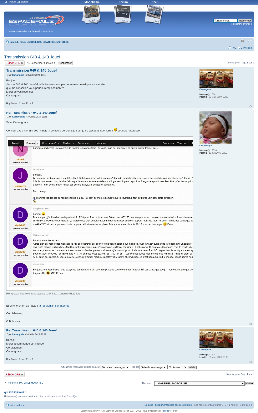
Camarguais (18, 75)
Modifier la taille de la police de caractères (249, 41)
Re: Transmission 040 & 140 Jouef (31, 112)
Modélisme (92, 2)
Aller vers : (147, 383)
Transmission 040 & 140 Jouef (32, 57)
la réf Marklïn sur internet (54, 305)
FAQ (234, 48)
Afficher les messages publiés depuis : (95, 367)
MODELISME (35, 42)
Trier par (148, 367)
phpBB (166, 411)
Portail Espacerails (18, 1)
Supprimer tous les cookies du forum (173, 405)
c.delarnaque (18, 117)
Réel (154, 2)
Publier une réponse (14, 63)
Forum (123, 2)
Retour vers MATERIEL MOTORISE (25, 382)
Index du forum (18, 42)
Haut (250, 106)
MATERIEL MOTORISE (56, 42)
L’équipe (149, 405)
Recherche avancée (241, 24)
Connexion (246, 48)
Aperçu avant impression (242, 41)
